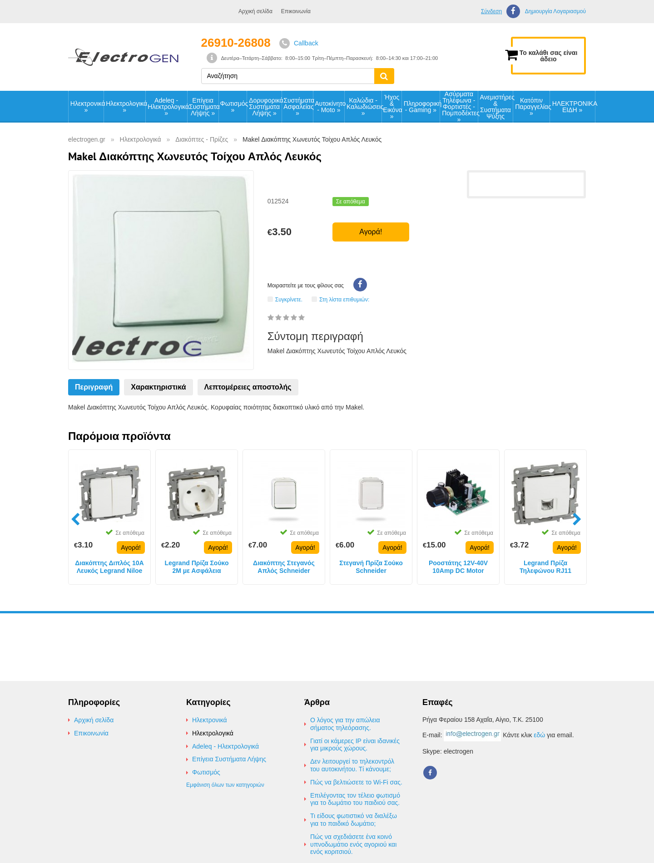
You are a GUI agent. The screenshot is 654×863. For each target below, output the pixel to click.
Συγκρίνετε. (288, 299)
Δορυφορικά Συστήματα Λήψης (265, 107)
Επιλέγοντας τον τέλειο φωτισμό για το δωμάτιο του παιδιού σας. (355, 799)
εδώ (539, 735)
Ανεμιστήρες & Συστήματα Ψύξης (496, 106)
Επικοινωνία (296, 11)
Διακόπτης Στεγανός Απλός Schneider (284, 566)
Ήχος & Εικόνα (392, 106)
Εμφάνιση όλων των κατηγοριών (225, 785)
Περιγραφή (94, 387)
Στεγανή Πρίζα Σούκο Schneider (371, 566)
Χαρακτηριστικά (158, 387)
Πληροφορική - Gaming (422, 106)
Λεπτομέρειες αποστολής (248, 387)
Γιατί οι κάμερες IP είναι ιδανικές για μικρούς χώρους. (355, 744)
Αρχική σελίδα (255, 11)
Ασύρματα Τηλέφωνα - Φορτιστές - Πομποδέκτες (460, 107)
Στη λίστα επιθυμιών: (344, 299)
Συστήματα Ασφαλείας (297, 107)
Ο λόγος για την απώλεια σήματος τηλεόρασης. (345, 723)
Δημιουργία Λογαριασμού (555, 12)
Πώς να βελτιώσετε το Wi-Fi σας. (356, 782)
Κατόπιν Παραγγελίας (532, 107)
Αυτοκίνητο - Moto (329, 106)
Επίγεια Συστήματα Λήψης (203, 107)
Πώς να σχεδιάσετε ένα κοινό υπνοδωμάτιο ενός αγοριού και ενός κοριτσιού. (353, 844)
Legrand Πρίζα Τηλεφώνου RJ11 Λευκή (545, 567)
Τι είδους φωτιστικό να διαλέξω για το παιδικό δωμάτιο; (353, 819)
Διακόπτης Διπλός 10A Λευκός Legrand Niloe (109, 566)
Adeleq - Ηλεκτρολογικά (167, 107)
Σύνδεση (491, 11)
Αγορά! (370, 232)
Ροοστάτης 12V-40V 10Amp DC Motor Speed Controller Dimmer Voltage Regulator (458, 567)
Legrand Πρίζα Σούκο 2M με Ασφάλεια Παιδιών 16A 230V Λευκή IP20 (197, 567)
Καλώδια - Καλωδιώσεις (364, 107)
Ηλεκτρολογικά (125, 106)
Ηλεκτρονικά (87, 106)
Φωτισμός (233, 106)
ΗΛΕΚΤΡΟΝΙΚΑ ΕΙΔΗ (573, 106)
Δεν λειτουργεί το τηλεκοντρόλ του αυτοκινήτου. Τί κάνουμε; (352, 765)
